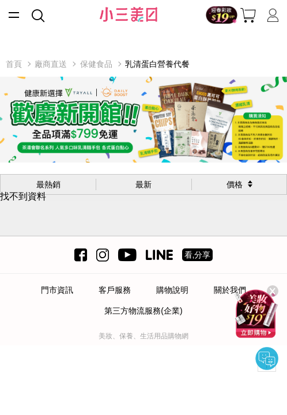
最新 (143, 184)
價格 (234, 184)
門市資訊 (57, 290)
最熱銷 (48, 184)
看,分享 (197, 254)
